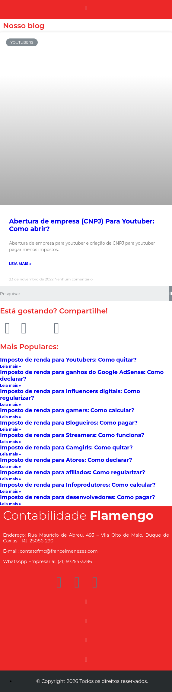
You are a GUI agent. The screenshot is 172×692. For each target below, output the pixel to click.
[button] (86, 8)
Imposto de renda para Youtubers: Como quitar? (68, 359)
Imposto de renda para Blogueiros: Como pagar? (69, 422)
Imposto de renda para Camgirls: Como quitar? (66, 447)
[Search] (170, 293)
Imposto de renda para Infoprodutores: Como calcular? (77, 485)
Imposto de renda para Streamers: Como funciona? (72, 435)
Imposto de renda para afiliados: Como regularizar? (72, 472)
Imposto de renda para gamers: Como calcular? (67, 410)
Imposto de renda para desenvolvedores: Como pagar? (77, 497)
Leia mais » (20, 263)
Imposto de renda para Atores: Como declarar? (66, 460)
